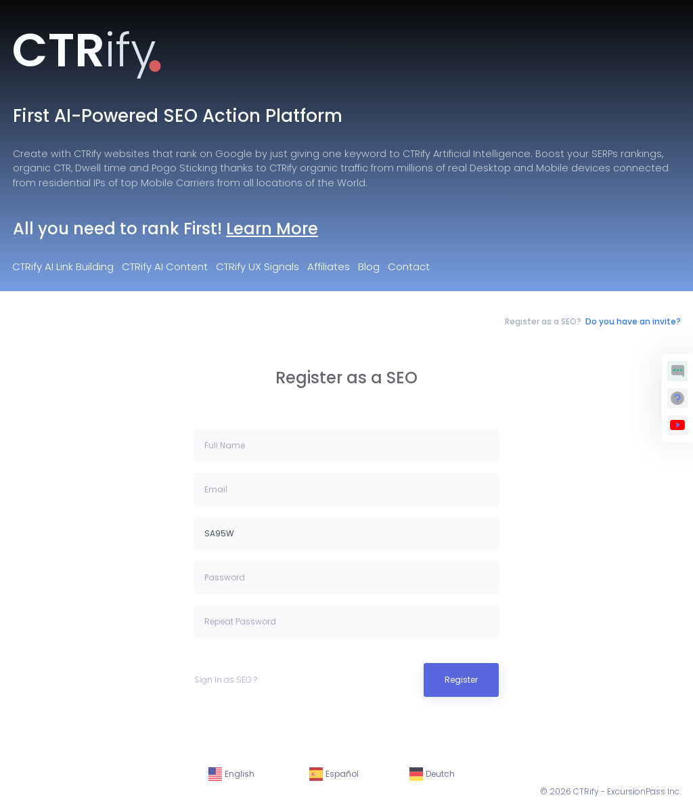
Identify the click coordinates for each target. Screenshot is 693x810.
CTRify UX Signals (257, 266)
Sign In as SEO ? (225, 679)
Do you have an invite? (633, 321)
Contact (409, 266)
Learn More (272, 228)
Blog (369, 266)
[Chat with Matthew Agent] (677, 371)
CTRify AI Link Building (63, 266)
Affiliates (328, 266)
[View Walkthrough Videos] (677, 425)
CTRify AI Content (165, 266)
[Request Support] (677, 398)
